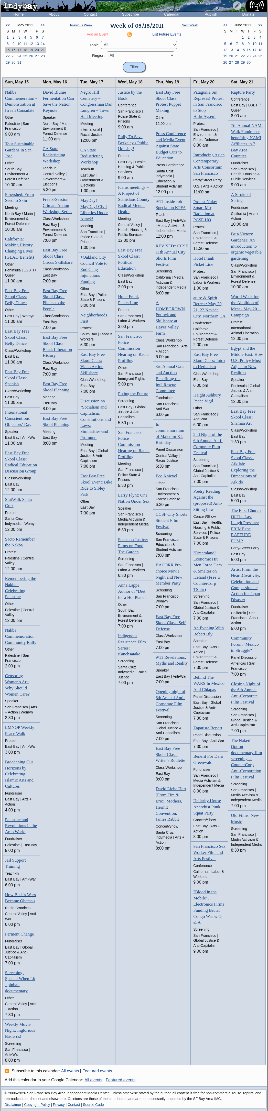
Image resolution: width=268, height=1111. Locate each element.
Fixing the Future (133, 393)
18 (25, 50)
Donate (248, 14)
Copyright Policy (37, 1105)
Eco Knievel (166, 476)
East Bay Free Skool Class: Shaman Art (243, 417)
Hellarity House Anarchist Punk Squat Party (207, 807)
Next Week (190, 25)
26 (31, 56)
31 (19, 62)
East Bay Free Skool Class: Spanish (17, 378)
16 (14, 50)
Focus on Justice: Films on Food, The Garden (133, 545)
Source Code (93, 1105)
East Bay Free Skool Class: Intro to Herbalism (209, 360)
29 (8, 62)
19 (31, 50)
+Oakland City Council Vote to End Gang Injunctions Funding (94, 269)
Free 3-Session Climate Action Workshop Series (57, 205)
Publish (211, 14)
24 (19, 56)
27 (37, 56)
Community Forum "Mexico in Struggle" (245, 644)
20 (37, 50)
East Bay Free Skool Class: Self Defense (171, 622)
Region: (98, 55)
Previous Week (81, 25)
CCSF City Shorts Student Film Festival (171, 520)
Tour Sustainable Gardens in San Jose (19, 150)
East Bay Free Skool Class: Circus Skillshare (58, 256)
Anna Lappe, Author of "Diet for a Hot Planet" (132, 591)
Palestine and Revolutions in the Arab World (21, 825)
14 (43, 44)
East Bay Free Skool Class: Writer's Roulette (170, 754)
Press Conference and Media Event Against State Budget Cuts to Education (171, 145)
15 (8, 50)
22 (8, 56)
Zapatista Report (207, 727)
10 (19, 44)
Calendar (172, 14)
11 (25, 44)
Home (18, 14)
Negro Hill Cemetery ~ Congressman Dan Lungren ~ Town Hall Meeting (96, 104)
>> (43, 25)
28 (43, 56)
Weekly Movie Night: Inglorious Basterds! (20, 1030)
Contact (90, 14)
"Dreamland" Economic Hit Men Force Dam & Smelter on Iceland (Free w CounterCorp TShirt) (207, 571)
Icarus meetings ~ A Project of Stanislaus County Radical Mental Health (133, 199)
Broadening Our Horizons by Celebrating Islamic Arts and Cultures (19, 774)
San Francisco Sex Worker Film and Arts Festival (209, 852)
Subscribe (130, 14)
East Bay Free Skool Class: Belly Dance (17, 296)
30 (14, 62)
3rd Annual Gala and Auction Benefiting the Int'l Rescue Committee (170, 378)
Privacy (59, 1105)
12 (31, 44)
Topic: (95, 45)
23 (14, 56)
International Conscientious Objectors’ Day (18, 418)
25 (25, 56)
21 (43, 50)
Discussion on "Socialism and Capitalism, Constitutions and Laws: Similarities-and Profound (95, 419)
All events (70, 1071)
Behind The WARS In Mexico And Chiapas (208, 683)
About (54, 14)
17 (19, 50)
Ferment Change (19, 934)
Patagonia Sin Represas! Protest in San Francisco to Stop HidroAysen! (208, 104)
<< (8, 25)
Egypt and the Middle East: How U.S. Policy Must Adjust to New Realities (247, 360)
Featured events (97, 1071)
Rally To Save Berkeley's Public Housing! (133, 142)
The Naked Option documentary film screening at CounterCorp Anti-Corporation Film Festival (246, 758)
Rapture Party (243, 92)
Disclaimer (13, 1105)
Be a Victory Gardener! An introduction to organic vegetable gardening (246, 246)
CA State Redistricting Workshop (54, 154)
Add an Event (97, 34)
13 (37, 44)
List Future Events (166, 34)
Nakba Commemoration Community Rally (20, 636)
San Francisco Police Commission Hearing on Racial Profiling (134, 348)
